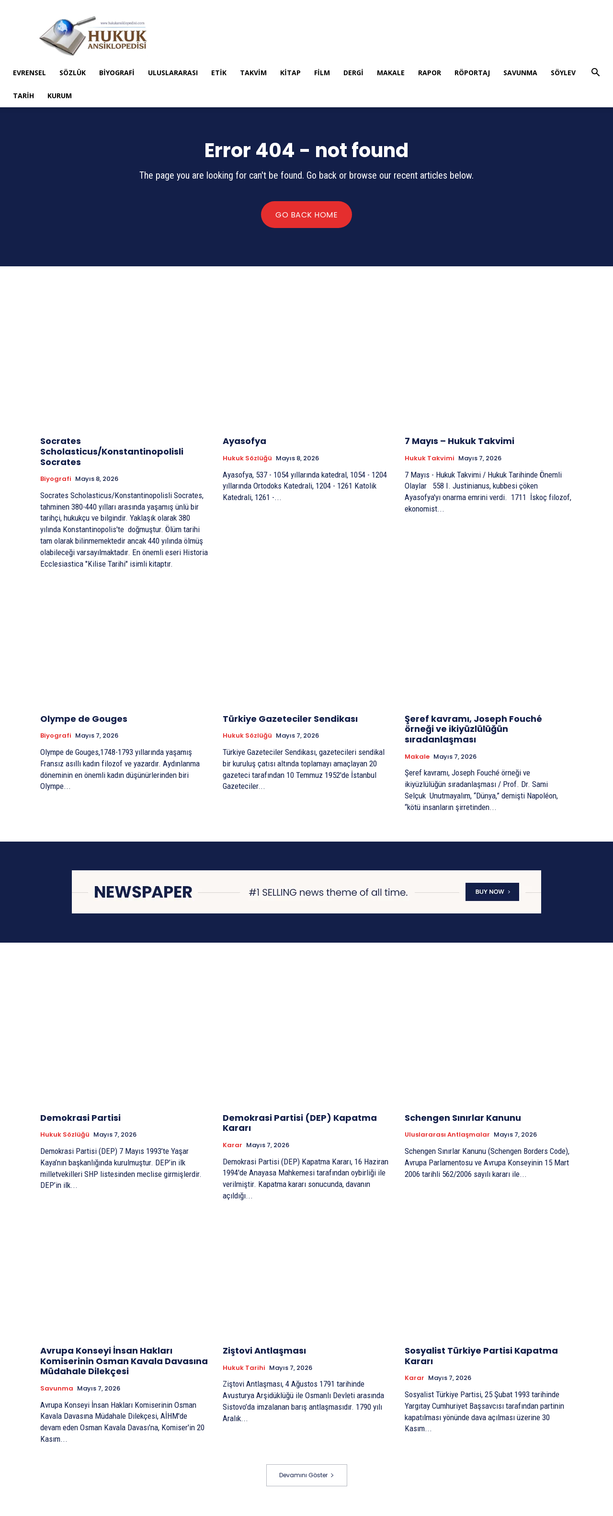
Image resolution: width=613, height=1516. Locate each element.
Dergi (353, 72)
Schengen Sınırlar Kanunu (463, 1119)
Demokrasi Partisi (80, 1119)
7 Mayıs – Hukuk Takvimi (459, 442)
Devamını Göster (306, 1476)
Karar (232, 1146)
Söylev (563, 72)
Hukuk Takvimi (429, 459)
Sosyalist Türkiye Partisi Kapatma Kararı (481, 1357)
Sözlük (72, 72)
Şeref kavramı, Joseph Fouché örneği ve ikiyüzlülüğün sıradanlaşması (473, 730)
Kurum (59, 95)
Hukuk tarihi (244, 1369)
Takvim (253, 72)
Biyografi (117, 72)
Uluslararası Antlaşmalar (447, 1136)
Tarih (23, 95)
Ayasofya (244, 442)
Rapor (429, 72)
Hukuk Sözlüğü (247, 459)
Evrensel (29, 72)
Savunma (520, 72)
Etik (219, 72)
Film (322, 72)
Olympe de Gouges (83, 720)
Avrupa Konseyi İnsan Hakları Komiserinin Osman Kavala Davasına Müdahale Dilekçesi (124, 1362)
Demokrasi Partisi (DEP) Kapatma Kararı (300, 1124)
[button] (595, 73)
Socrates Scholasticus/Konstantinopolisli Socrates (111, 452)
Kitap (290, 72)
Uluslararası (173, 72)
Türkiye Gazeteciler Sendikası (290, 720)
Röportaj (472, 72)
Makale (391, 72)
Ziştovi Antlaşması (264, 1352)
